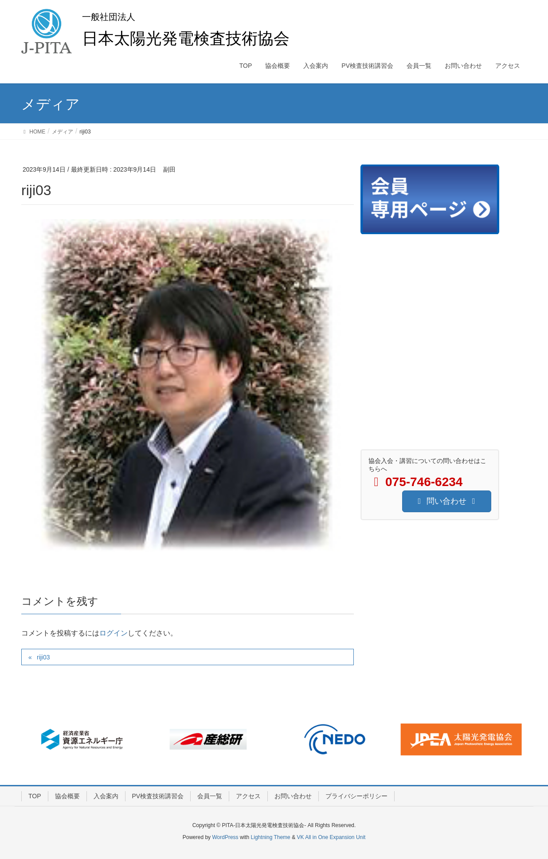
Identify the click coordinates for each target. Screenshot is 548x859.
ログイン (113, 633)
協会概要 (67, 796)
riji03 (43, 657)
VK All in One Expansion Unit (331, 837)
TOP (34, 796)
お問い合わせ (293, 796)
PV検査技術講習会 (158, 796)
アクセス (248, 796)
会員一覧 (209, 796)
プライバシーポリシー (356, 796)
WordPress (225, 837)
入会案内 (106, 796)
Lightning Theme (270, 837)
